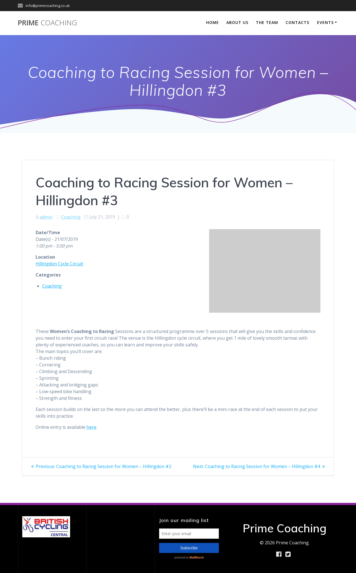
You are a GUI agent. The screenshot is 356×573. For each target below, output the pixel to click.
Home (212, 22)
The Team (267, 22)
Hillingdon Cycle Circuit (59, 264)
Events (325, 22)
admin (46, 217)
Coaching (71, 217)
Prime (47, 22)
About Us (237, 22)
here (91, 427)
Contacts (297, 22)
